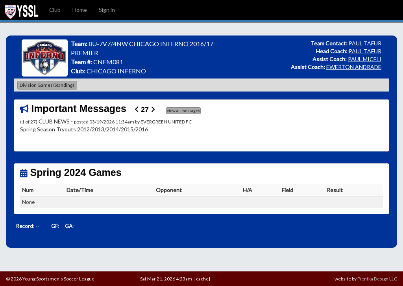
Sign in (107, 9)
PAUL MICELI (364, 59)
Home (79, 9)
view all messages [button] (183, 110)
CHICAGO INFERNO (116, 71)
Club (55, 9)
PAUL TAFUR (365, 43)
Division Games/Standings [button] (47, 85)
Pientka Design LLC (377, 279)
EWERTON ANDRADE (353, 67)
